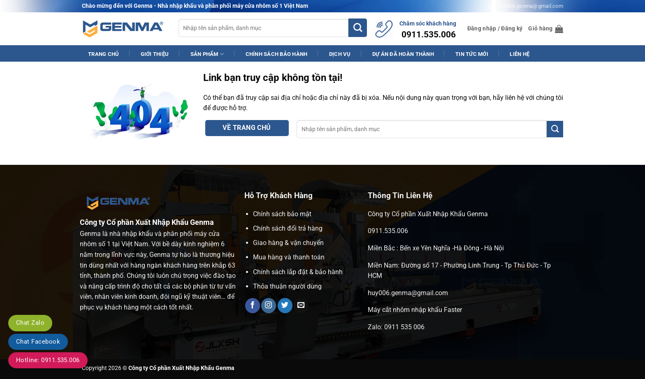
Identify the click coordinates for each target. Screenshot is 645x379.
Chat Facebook (38, 341)
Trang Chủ (103, 54)
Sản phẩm (207, 54)
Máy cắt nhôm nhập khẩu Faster (415, 310)
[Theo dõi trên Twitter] (285, 305)
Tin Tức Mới (471, 54)
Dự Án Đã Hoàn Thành (403, 54)
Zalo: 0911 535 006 (396, 327)
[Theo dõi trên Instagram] (268, 305)
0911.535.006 (388, 231)
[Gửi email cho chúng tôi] (301, 305)
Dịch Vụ (340, 54)
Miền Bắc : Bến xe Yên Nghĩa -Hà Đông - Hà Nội (436, 248)
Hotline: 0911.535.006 (48, 360)
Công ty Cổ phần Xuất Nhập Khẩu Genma (428, 214)
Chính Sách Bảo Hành (277, 54)
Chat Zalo (30, 322)
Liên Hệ (519, 54)
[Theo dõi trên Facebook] (252, 305)
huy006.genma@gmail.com (408, 293)
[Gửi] (357, 27)
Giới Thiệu (155, 54)
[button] (494, 28)
